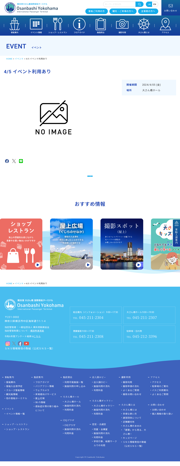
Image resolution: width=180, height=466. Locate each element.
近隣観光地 (129, 426)
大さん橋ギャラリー (104, 410)
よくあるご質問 (131, 395)
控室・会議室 (101, 434)
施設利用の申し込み (75, 391)
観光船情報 (12, 399)
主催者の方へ (148, 11)
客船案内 (14, 32)
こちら (37, 341)
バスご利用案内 (160, 395)
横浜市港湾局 (37, 335)
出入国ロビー (101, 387)
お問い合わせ (159, 414)
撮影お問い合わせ (132, 399)
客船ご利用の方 (96, 11)
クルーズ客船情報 (15, 395)
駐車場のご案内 (160, 391)
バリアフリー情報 (44, 391)
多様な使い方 (130, 418)
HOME (9, 59)
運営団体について (132, 422)
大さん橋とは (143, 32)
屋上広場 (40, 403)
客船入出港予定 (14, 391)
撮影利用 (122, 32)
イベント (19, 59)
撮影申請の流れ (131, 391)
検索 (139, 4)
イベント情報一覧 (15, 418)
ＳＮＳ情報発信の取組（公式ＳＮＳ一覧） (30, 353)
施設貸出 (100, 32)
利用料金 (69, 414)
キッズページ (130, 442)
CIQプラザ (70, 430)
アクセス (165, 32)
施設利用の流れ (73, 410)
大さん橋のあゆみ (132, 430)
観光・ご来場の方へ (122, 11)
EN (154, 4)
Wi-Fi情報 (40, 407)
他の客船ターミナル (16, 403)
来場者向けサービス (45, 399)
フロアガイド (79, 32)
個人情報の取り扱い (162, 418)
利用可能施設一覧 (74, 387)
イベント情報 (36, 32)
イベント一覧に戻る (90, 177)
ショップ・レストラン (57, 32)
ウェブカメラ (42, 395)
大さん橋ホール (73, 406)
